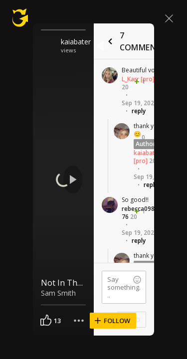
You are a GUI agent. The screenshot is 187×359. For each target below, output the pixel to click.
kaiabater (76, 41)
